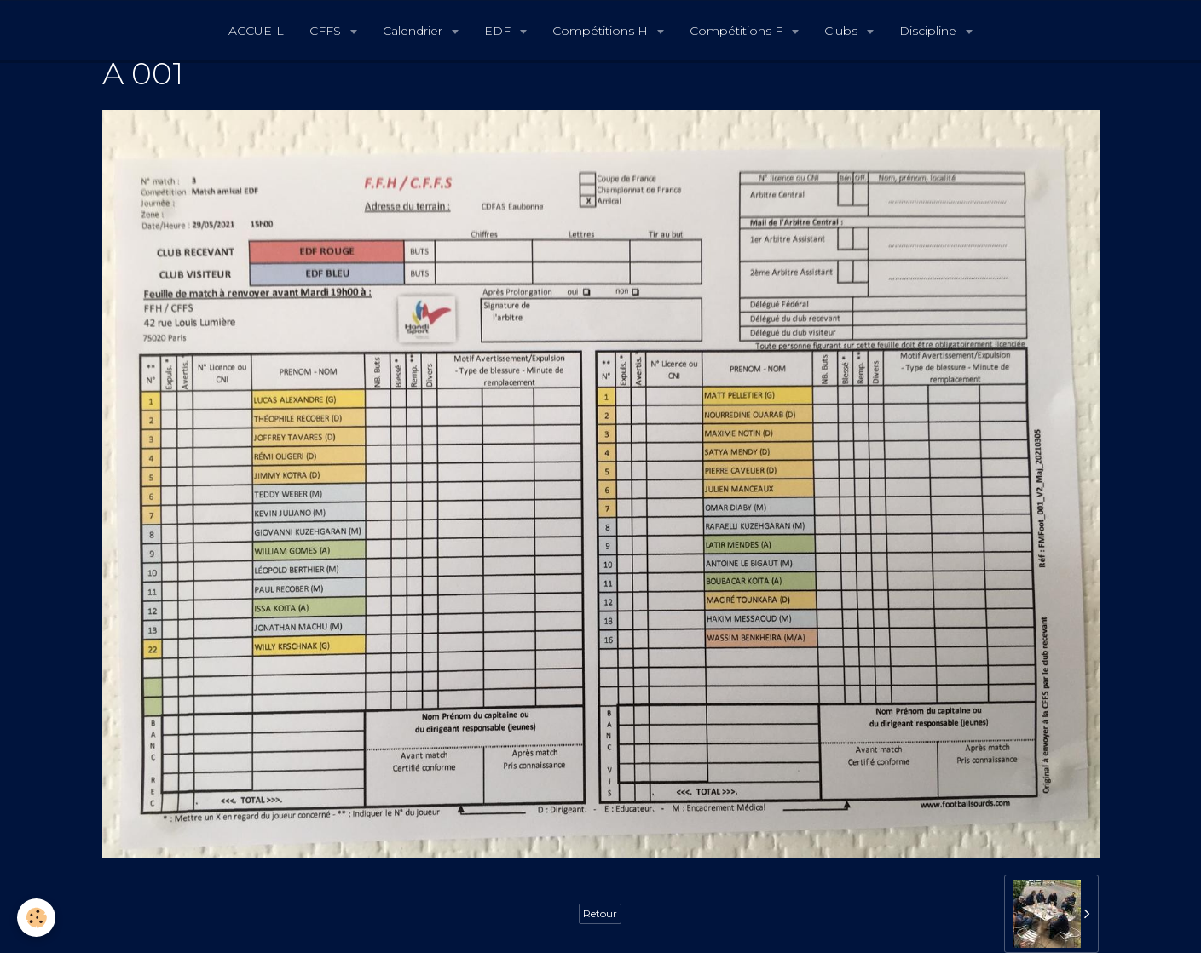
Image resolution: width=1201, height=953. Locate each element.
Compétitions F (738, 30)
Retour (600, 913)
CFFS (326, 30)
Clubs (842, 30)
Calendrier (414, 30)
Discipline (929, 30)
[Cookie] (36, 917)
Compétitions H (601, 30)
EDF (499, 30)
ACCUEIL (256, 30)
